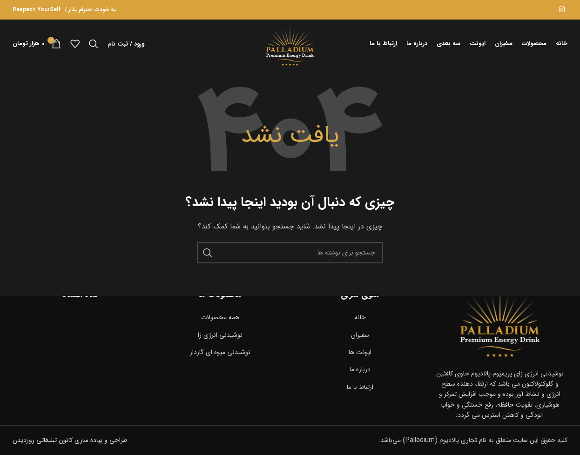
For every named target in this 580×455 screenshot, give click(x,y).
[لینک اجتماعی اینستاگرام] (561, 9)
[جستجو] (93, 43)
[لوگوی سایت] (290, 43)
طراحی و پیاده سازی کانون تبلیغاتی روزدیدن (70, 440)
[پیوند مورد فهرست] (360, 317)
